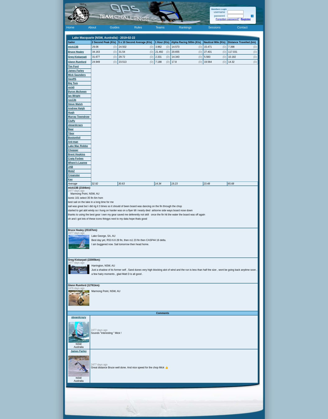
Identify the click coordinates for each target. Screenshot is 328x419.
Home (70, 27)
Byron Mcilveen (77, 91)
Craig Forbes (75, 158)
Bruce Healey (76, 51)
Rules (138, 27)
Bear (71, 129)
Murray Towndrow (78, 116)
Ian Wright (74, 95)
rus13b (72, 100)
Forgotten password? (227, 19)
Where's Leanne (77, 162)
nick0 (71, 87)
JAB (70, 166)
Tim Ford (73, 66)
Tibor (71, 133)
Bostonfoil (74, 137)
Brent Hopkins (76, 154)
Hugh (71, 112)
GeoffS (72, 79)
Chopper (73, 150)
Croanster (74, 175)
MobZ (71, 171)
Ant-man (73, 141)
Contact (242, 27)
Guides (114, 27)
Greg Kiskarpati (77, 56)
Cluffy (71, 120)
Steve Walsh (75, 104)
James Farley (76, 70)
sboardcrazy (75, 125)
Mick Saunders (77, 74)
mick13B (73, 46)
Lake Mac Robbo (78, 146)
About (92, 27)
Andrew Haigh (76, 108)
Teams (160, 27)
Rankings (185, 27)
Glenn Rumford (77, 61)
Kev (70, 179)
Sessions (214, 27)
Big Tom (73, 83)
